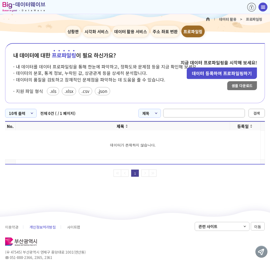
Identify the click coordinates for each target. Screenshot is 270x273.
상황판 (73, 31)
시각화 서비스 (97, 31)
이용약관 (11, 227)
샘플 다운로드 (242, 85)
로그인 (251, 7)
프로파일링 (193, 31)
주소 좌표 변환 (165, 31)
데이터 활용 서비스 (130, 31)
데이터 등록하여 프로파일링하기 (222, 73)
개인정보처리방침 (42, 227)
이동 (257, 226)
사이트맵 (73, 227)
